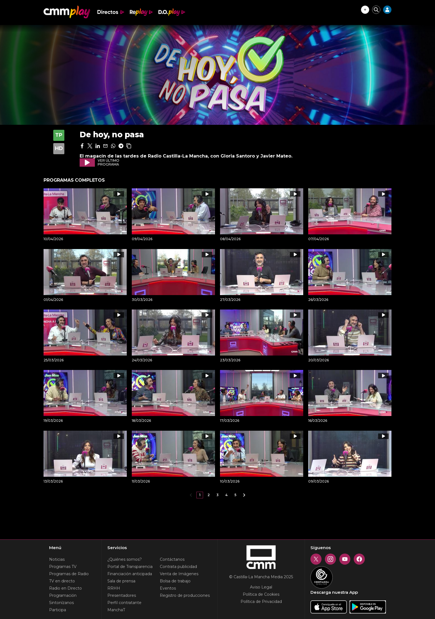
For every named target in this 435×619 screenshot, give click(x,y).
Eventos (168, 588)
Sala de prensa (121, 581)
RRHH (113, 588)
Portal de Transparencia (130, 566)
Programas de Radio (69, 573)
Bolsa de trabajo (175, 581)
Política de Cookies (261, 594)
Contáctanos (172, 559)
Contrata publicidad (178, 566)
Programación (63, 595)
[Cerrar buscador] (376, 10)
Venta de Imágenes (179, 573)
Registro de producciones (185, 595)
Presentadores (121, 595)
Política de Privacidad (261, 601)
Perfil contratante (124, 602)
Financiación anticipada (129, 573)
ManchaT (116, 609)
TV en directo (62, 581)
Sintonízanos (61, 602)
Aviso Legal (261, 587)
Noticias (57, 559)
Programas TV (63, 566)
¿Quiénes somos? (124, 559)
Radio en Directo (65, 588)
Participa (57, 609)
